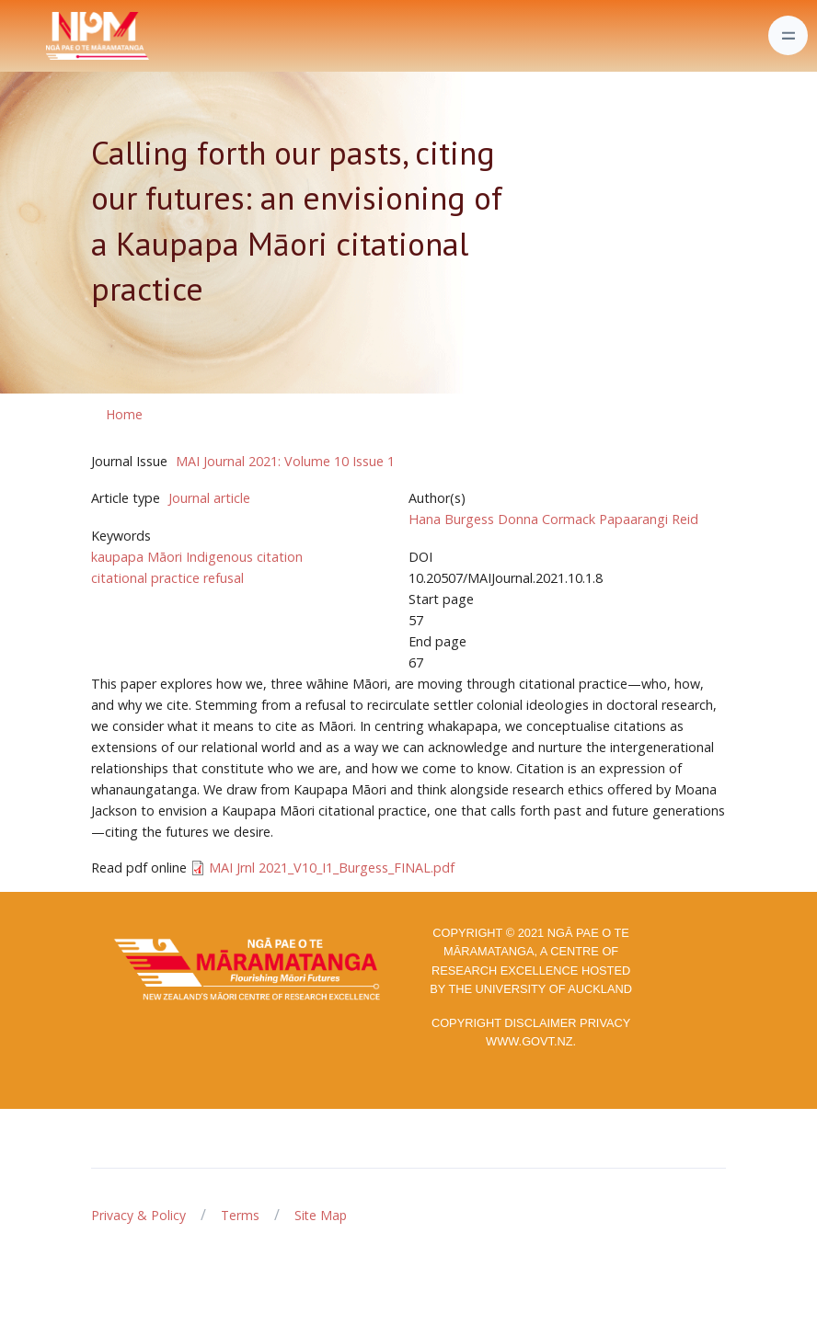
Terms (240, 1215)
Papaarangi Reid (648, 519)
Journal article (209, 498)
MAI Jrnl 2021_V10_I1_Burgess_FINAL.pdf (332, 867)
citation (280, 556)
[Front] (51, 35)
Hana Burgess (451, 519)
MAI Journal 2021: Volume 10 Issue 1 (285, 461)
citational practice (145, 578)
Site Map (320, 1215)
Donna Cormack (546, 519)
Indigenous (219, 556)
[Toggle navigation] (788, 35)
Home (124, 414)
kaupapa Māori (136, 556)
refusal (223, 578)
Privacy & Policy (138, 1215)
